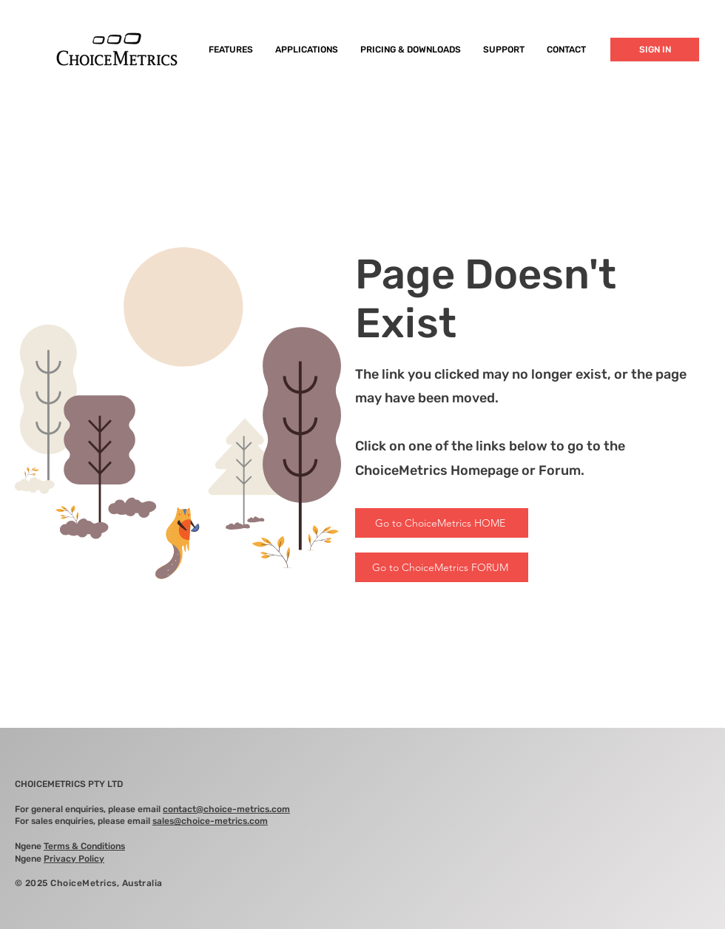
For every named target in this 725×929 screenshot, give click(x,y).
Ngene (70, 846)
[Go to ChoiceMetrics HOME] (441, 523)
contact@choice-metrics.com (226, 809)
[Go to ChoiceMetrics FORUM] (441, 567)
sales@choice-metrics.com (210, 821)
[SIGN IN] (654, 49)
